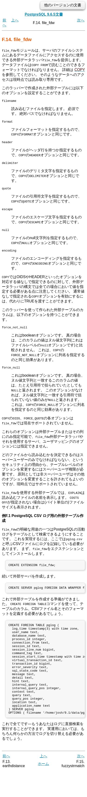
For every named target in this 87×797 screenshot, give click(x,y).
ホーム (43, 790)
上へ (15, 20)
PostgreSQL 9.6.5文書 (44, 14)
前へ (6, 782)
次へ (80, 20)
